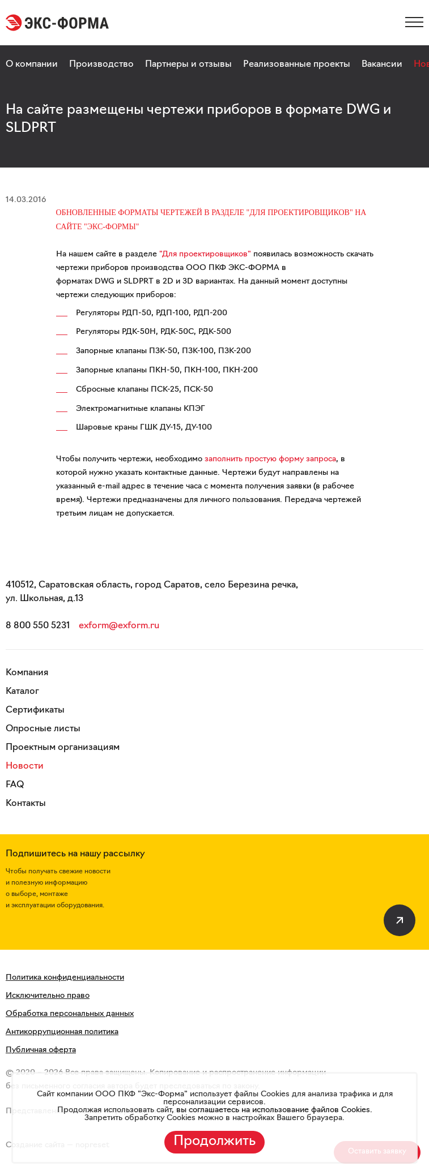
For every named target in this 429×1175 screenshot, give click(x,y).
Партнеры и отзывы (188, 64)
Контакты (26, 803)
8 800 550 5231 (38, 626)
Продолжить (214, 1141)
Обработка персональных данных (70, 1014)
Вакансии (382, 64)
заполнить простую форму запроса (270, 459)
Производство (101, 64)
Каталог (22, 691)
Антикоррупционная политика (62, 1032)
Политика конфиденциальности (65, 978)
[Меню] (414, 22)
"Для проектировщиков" (205, 254)
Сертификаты (35, 710)
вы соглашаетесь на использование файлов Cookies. (273, 1110)
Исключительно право (48, 996)
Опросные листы (43, 729)
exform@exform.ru (119, 626)
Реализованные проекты (296, 64)
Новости (25, 766)
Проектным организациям (63, 747)
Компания (27, 672)
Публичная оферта (41, 1050)
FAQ (15, 785)
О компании (32, 64)
